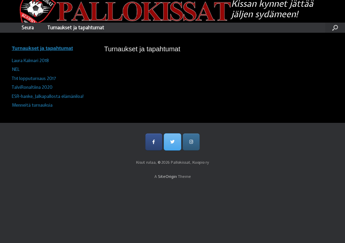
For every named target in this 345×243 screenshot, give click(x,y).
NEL (16, 69)
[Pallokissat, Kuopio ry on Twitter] (172, 142)
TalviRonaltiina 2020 (32, 87)
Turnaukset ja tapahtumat (75, 28)
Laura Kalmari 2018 (30, 60)
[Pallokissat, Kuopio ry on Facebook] (153, 142)
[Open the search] (335, 28)
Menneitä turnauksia (32, 105)
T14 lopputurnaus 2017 (34, 78)
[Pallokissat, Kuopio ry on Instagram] (191, 142)
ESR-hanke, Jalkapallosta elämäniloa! (48, 96)
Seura (28, 28)
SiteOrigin (167, 176)
